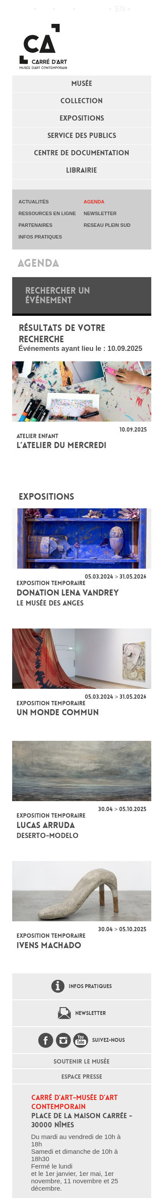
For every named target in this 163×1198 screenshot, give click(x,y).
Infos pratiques (64, 9)
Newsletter (90, 1013)
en (120, 9)
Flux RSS (83, 9)
